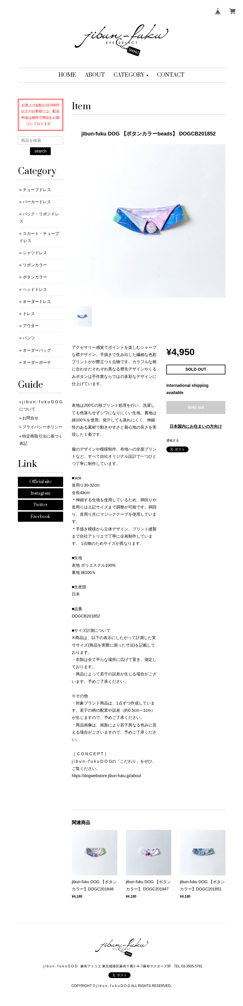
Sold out (196, 407)
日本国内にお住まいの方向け (195, 426)
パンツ (29, 338)
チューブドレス (37, 189)
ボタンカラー (35, 277)
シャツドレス (35, 252)
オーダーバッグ (37, 350)
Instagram (40, 493)
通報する (172, 440)
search (40, 151)
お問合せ (30, 418)
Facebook (40, 516)
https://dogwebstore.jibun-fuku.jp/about (106, 775)
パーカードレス (37, 201)
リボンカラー (35, 265)
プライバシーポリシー (42, 427)
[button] (131, 75)
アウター (31, 325)
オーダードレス (37, 301)
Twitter (40, 505)
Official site (40, 482)
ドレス (29, 313)
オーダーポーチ (37, 362)
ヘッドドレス (35, 289)
